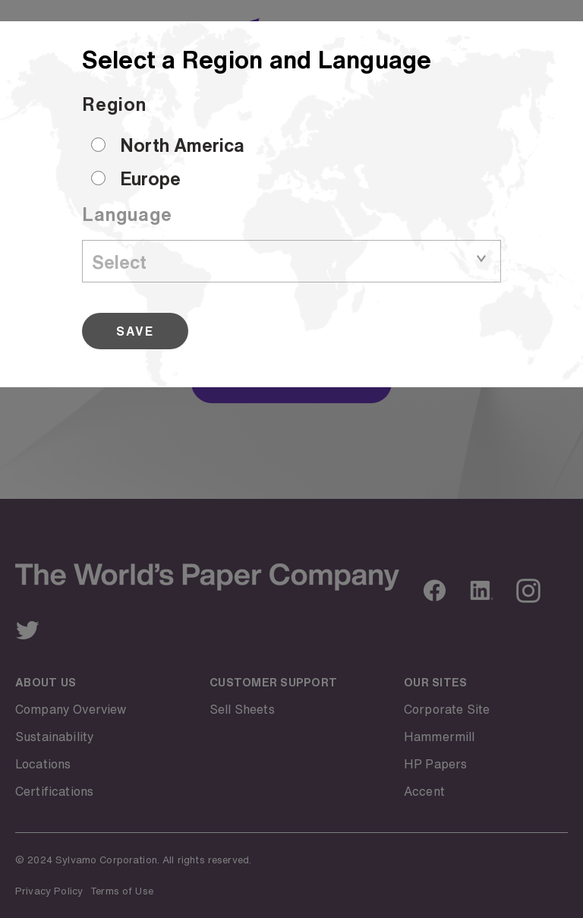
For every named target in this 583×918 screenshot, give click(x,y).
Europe (150, 178)
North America (182, 145)
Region (114, 104)
